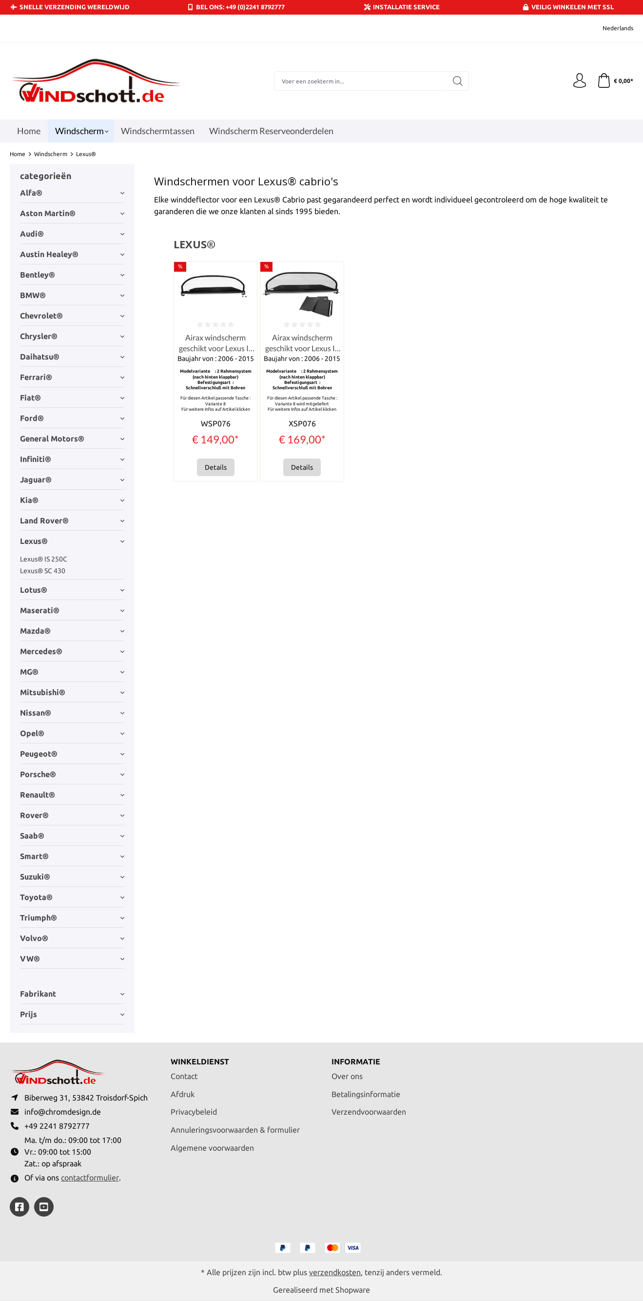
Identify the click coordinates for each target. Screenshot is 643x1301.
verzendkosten (335, 1272)
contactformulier (90, 1177)
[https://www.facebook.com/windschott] (19, 1207)
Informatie (355, 1061)
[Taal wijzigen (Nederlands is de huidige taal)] (611, 29)
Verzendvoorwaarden (368, 1111)
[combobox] (361, 81)
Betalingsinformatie (365, 1094)
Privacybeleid (194, 1111)
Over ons (347, 1076)
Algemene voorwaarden (212, 1147)
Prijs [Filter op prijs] (72, 1014)
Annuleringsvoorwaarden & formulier (235, 1129)
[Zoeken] (458, 81)
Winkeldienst (200, 1061)
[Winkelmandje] (615, 81)
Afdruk (183, 1094)
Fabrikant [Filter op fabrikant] (72, 993)
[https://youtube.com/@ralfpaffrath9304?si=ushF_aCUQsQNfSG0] (44, 1207)
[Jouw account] (579, 81)
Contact (184, 1076)
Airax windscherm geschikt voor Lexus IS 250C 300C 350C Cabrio (216, 343)
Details (216, 467)
